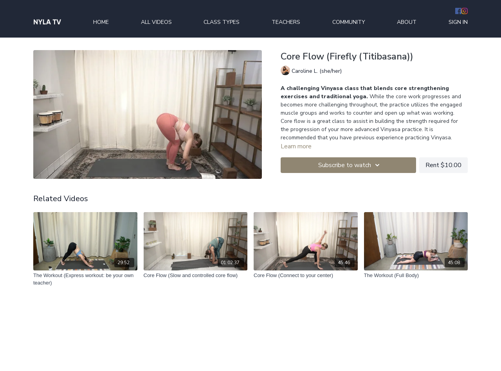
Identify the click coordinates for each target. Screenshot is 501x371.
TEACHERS (286, 22)
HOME (101, 22)
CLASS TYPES (222, 22)
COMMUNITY (348, 22)
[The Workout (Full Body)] (416, 275)
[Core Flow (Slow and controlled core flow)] (196, 275)
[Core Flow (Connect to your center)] (306, 275)
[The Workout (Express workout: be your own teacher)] (85, 279)
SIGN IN (458, 22)
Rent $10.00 (443, 165)
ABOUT (406, 22)
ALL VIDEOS (156, 22)
